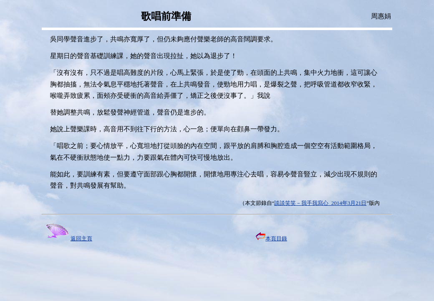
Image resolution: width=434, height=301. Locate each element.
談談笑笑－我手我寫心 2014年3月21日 (320, 203)
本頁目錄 (271, 238)
